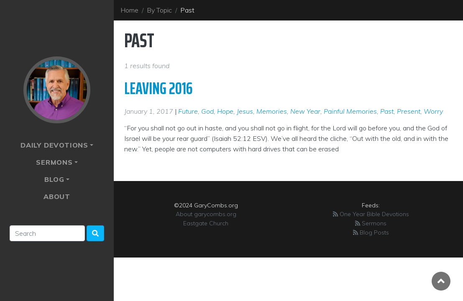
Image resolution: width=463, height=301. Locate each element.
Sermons (54, 162)
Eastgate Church (205, 223)
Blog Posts (371, 232)
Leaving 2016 (158, 88)
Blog (54, 179)
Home (129, 10)
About (56, 196)
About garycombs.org (206, 214)
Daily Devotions (54, 145)
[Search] (47, 233)
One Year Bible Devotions (371, 214)
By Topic (159, 10)
